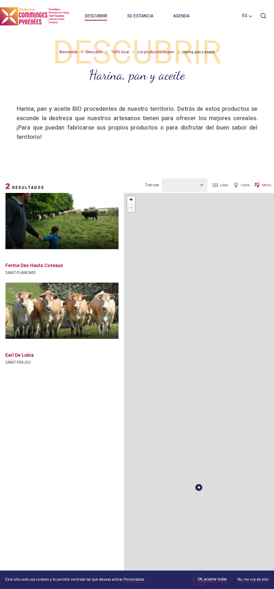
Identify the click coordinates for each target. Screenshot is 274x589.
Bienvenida (68, 52)
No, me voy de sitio (253, 579)
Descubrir (96, 16)
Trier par (152, 185)
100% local (120, 52)
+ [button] (131, 200)
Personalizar (134, 579)
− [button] (131, 208)
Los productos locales (156, 52)
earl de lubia (19, 355)
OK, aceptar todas (212, 579)
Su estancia (140, 16)
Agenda (181, 16)
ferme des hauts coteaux (34, 265)
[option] (62, 221)
